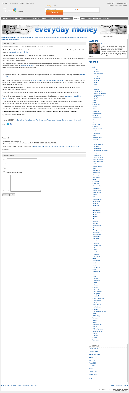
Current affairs (97, 129)
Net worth (96, 238)
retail (94, 269)
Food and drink (97, 166)
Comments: (6, 191)
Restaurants (96, 267)
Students (95, 309)
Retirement (34, 18)
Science (95, 285)
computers (96, 115)
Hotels (95, 197)
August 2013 (93, 357)
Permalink (77, 120)
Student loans (97, 307)
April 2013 (92, 369)
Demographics (97, 137)
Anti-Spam (34, 385)
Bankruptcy (96, 78)
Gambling (96, 175)
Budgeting (96, 89)
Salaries (95, 278)
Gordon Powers (106, 44)
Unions (95, 327)
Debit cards (96, 133)
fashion (95, 164)
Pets (94, 247)
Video (83, 18)
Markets (95, 221)
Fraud (94, 168)
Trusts (95, 322)
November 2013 (94, 349)
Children (95, 109)
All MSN (4, 3)
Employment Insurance (100, 150)
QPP (94, 258)
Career (95, 100)
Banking (23, 18)
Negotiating (96, 236)
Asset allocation (98, 74)
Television (96, 318)
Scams (95, 282)
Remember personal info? (12, 172)
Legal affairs (97, 212)
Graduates (96, 181)
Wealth (95, 333)
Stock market (97, 304)
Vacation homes (98, 331)
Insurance (67, 18)
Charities (95, 107)
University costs (98, 329)
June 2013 (92, 363)
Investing (14, 18)
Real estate (96, 260)
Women (95, 338)
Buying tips (96, 98)
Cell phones (96, 104)
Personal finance (67, 120)
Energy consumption (99, 153)
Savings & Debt (55, 18)
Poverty (95, 252)
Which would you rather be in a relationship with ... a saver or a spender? (56, 146)
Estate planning (98, 157)
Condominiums (97, 118)
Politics (95, 249)
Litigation (95, 216)
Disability (95, 140)
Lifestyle (95, 214)
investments (96, 210)
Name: (4, 160)
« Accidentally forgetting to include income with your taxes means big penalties (26, 37)
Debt (94, 135)
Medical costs (97, 225)
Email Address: (7, 164)
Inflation (95, 203)
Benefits (95, 82)
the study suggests (27, 65)
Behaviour (20, 120)
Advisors (95, 65)
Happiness (96, 188)
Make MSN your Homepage (117, 3)
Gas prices (96, 177)
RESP (94, 265)
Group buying (97, 186)
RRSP (95, 276)
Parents (95, 241)
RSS (112, 385)
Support (126, 385)
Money (21, 11)
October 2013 (93, 351)
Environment (97, 155)
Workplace (96, 340)
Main (54, 37)
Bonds (95, 85)
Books (95, 87)
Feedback (119, 385)
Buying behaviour (98, 96)
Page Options (118, 5)
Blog (76, 18)
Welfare (95, 335)
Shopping (96, 289)
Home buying (97, 192)
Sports (95, 302)
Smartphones (97, 293)
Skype (22, 3)
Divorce (95, 142)
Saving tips (96, 280)
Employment (97, 148)
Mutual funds (97, 234)
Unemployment (97, 324)
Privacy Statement (23, 385)
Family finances (41, 120)
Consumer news (98, 120)
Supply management (99, 311)
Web (54, 6)
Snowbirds (96, 296)
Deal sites (96, 131)
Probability (96, 254)
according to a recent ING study (19, 52)
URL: (4, 168)
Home (5, 18)
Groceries (96, 183)
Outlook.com (13, 3)
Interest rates (97, 208)
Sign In (125, 5)
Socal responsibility (99, 298)
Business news (97, 91)
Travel (95, 320)
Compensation (97, 113)
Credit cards (96, 124)
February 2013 (93, 374)
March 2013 (93, 371)
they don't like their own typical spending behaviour (46, 80)
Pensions (96, 243)
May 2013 (92, 366)
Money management (99, 230)
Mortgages (96, 232)
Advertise (13, 385)
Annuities (96, 71)
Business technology (99, 93)
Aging (94, 67)
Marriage (58, 120)
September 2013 (94, 354)
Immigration (96, 201)
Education (96, 146)
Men (94, 227)
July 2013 (92, 360)
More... (91, 378)
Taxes (43, 18)
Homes (95, 194)
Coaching (96, 111)
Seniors (95, 287)
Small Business (94, 18)
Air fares (95, 69)
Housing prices (97, 199)
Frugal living (51, 120)
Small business (97, 291)
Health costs (97, 190)
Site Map (106, 18)
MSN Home (30, 3)
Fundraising (96, 172)
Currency (95, 126)
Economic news (98, 144)
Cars (94, 102)
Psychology (96, 256)
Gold (94, 179)
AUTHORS (93, 41)
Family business (30, 120)
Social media (97, 300)
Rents (94, 263)
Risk (94, 274)
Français (111, 5)
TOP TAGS (93, 62)
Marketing (96, 219)
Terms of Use (5, 385)
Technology (96, 315)
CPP (94, 122)
